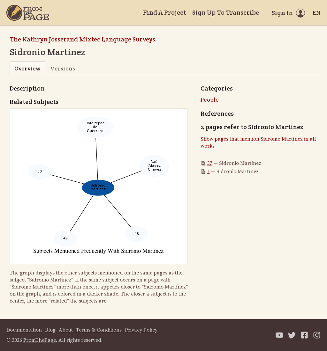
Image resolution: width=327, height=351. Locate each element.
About (66, 330)
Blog (50, 330)
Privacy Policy (141, 330)
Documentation (24, 330)
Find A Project (164, 12)
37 (209, 163)
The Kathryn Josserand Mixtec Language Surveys (82, 39)
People (210, 100)
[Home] (27, 13)
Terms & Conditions (99, 330)
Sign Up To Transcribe (225, 12)
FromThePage (39, 340)
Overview (27, 68)
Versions (62, 68)
